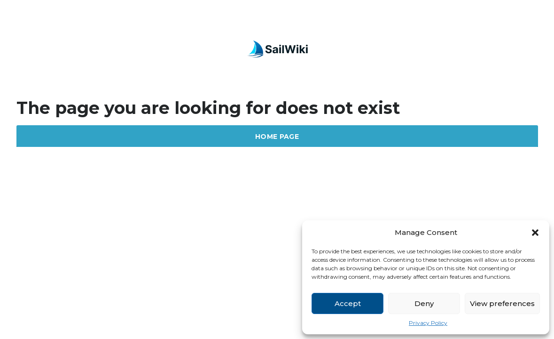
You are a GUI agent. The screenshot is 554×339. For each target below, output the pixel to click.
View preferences (502, 303)
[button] (535, 232)
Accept (348, 303)
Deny (424, 303)
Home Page (277, 136)
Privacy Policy (428, 322)
